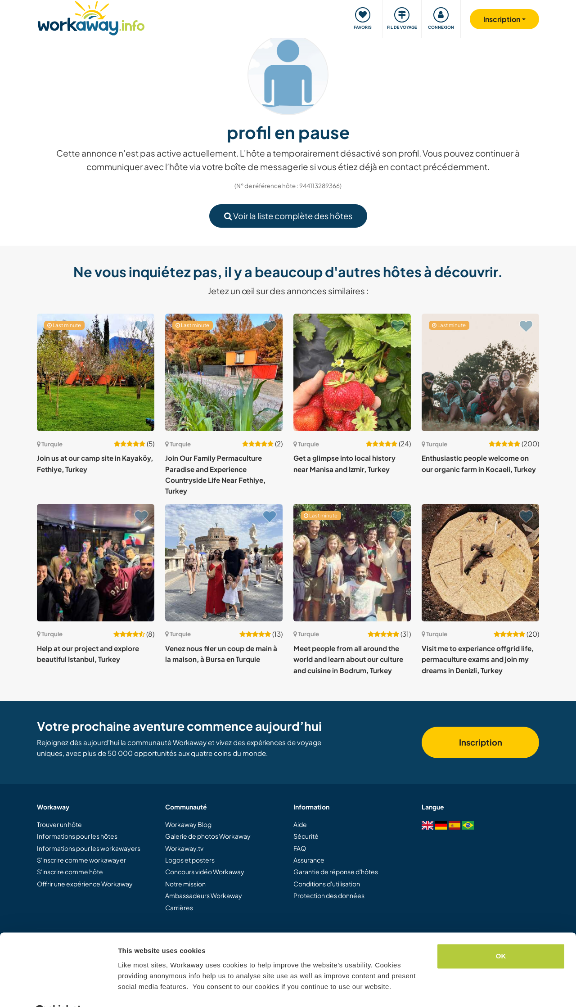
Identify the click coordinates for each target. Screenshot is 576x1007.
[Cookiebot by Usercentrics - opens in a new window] (58, 989)
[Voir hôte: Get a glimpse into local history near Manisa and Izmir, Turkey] (352, 372)
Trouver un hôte (59, 824)
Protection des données (328, 895)
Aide (300, 824)
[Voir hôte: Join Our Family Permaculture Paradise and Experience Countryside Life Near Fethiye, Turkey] (224, 372)
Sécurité (306, 836)
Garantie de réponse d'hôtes (335, 872)
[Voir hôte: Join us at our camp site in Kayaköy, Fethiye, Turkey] (95, 372)
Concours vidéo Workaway (204, 872)
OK (501, 934)
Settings (131, 989)
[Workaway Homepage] (91, 17)
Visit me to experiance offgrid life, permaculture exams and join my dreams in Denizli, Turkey (478, 659)
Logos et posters (190, 860)
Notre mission (185, 884)
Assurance (308, 860)
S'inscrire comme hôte (70, 872)
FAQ (299, 848)
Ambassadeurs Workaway (203, 895)
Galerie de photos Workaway (208, 836)
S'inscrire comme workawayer (81, 860)
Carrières (179, 908)
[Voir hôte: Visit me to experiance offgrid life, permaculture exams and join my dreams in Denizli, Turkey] (480, 562)
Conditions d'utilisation (326, 884)
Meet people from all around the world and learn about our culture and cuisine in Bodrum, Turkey (348, 659)
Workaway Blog (188, 824)
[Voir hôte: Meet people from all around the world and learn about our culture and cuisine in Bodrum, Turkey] (352, 562)
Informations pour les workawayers (88, 848)
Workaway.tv (184, 848)
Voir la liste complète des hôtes (288, 216)
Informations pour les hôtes (77, 836)
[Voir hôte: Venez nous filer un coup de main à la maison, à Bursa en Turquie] (224, 562)
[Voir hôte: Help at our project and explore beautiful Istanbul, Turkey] (95, 562)
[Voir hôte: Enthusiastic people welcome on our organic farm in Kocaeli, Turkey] (480, 372)
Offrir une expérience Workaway (85, 884)
